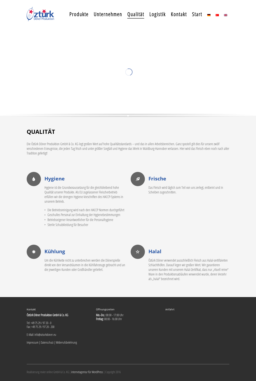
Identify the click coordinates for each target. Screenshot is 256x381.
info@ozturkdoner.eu (45, 334)
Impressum (32, 342)
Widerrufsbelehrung (66, 342)
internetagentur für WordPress (87, 372)
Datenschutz (47, 342)
